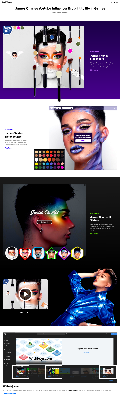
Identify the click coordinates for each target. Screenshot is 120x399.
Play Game (94, 70)
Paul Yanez (7, 3)
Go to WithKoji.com (9, 394)
